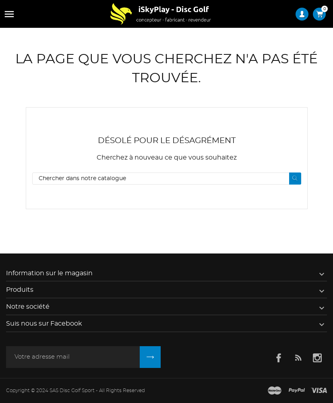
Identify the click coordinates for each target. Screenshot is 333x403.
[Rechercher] (166, 178)
